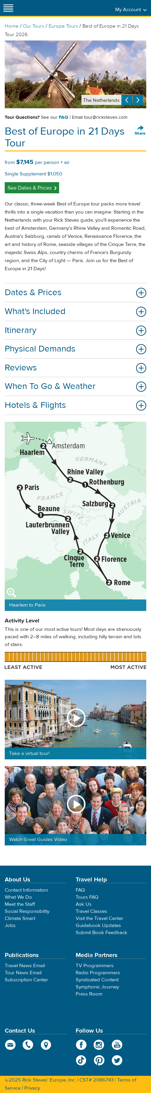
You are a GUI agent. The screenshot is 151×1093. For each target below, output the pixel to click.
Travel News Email (25, 965)
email (10, 1044)
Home (12, 26)
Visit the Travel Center (99, 918)
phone (28, 1044)
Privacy (32, 1088)
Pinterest (99, 1060)
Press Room (89, 994)
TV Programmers (95, 965)
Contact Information (26, 890)
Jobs (10, 925)
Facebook (81, 1044)
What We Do (18, 897)
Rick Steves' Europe (75, 8)
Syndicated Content (97, 980)
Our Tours (33, 26)
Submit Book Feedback (101, 932)
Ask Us (84, 904)
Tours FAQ (87, 897)
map (46, 1044)
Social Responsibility (27, 911)
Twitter (117, 1060)
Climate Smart (20, 918)
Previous (127, 100)
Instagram (99, 1044)
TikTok (81, 1060)
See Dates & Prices (29, 188)
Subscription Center (26, 980)
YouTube (117, 1044)
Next (138, 100)
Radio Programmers (98, 973)
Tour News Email (23, 973)
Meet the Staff (20, 904)
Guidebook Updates (98, 925)
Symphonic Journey (97, 987)
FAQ (63, 117)
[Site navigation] (8, 8)
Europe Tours (63, 26)
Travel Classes (91, 911)
